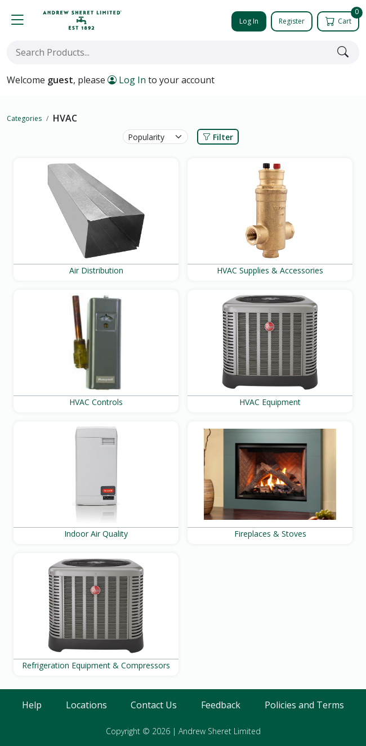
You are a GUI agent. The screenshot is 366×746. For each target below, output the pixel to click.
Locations (86, 705)
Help (32, 705)
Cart (343, 18)
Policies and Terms (304, 705)
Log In (248, 21)
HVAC (65, 118)
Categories (24, 118)
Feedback (220, 705)
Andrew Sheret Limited (219, 731)
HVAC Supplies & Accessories (270, 270)
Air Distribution (96, 270)
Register (292, 21)
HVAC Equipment (270, 402)
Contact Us (154, 705)
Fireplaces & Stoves (270, 533)
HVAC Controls (96, 402)
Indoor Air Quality (96, 533)
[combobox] (169, 52)
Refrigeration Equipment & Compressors (96, 665)
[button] (17, 20)
